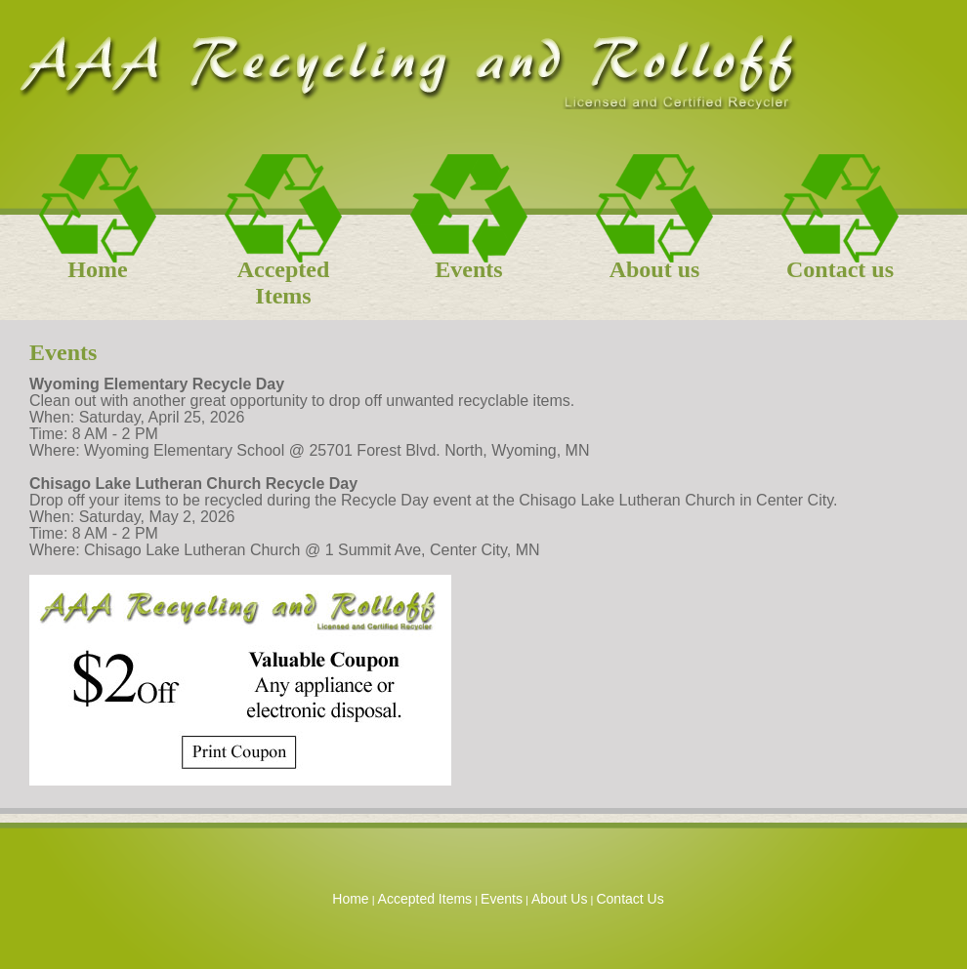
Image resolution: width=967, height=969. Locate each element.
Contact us (840, 269)
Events (468, 269)
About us (655, 269)
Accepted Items (283, 276)
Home (97, 269)
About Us (559, 899)
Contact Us (629, 899)
